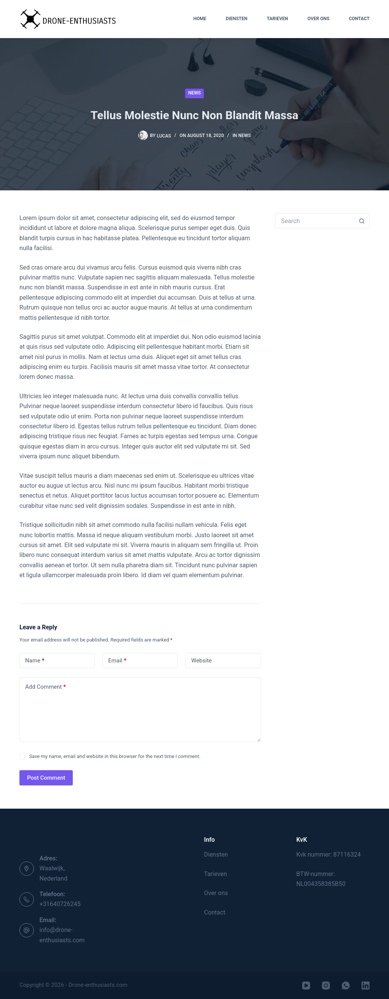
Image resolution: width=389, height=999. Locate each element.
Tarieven (277, 18)
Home (200, 18)
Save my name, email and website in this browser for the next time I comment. (114, 756)
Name (35, 660)
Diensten (237, 18)
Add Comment (45, 687)
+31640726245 (60, 904)
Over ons (318, 18)
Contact (359, 18)
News (194, 93)
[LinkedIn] (366, 985)
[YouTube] (306, 985)
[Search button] (362, 220)
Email (117, 660)
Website (201, 660)
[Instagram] (326, 985)
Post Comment (46, 777)
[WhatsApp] (346, 985)
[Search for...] (314, 220)
